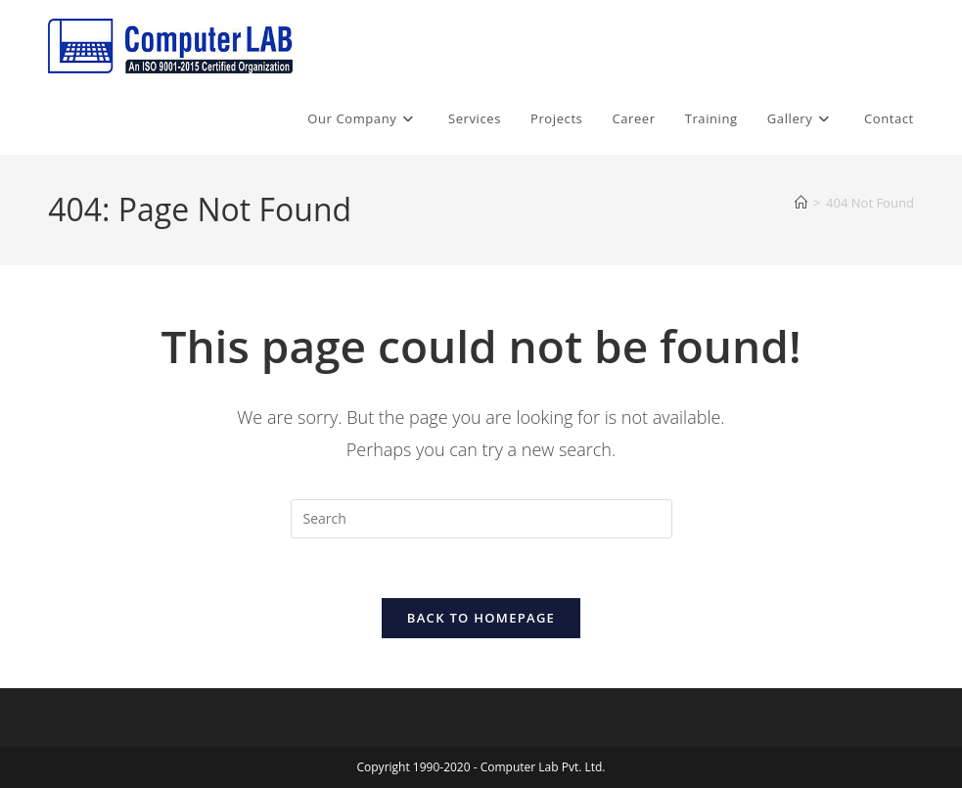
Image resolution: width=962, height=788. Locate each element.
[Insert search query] (481, 518)
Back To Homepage (481, 617)
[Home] (801, 202)
